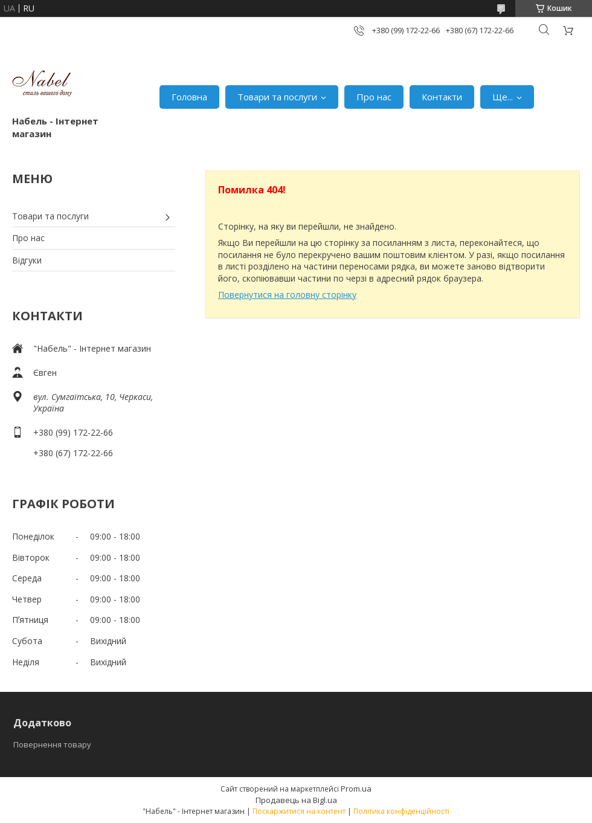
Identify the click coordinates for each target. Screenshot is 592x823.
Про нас (373, 97)
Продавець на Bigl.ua (296, 800)
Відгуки (27, 260)
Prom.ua (356, 788)
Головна (189, 97)
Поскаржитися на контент (299, 811)
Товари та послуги (277, 97)
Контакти (442, 97)
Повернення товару (52, 744)
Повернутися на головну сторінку (287, 294)
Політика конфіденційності (401, 811)
